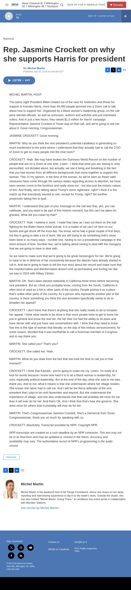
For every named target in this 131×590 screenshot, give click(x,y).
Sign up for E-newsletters (86, 4)
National (8, 38)
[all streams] (126, 16)
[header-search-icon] (62, 4)
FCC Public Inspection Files (86, 549)
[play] (8, 16)
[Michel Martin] (10, 488)
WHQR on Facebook (58, 549)
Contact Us (53, 542)
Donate (118, 5)
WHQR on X (81, 542)
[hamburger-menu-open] (7, 5)
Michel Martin (36, 68)
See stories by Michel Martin (40, 508)
